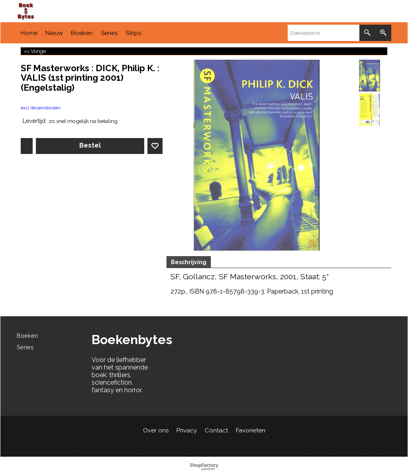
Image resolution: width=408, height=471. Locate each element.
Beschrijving (188, 262)
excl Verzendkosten (41, 108)
